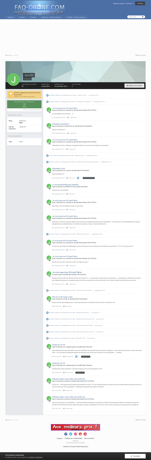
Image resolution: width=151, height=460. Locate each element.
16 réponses (67, 390)
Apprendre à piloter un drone (85, 332)
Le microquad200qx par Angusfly (65, 185)
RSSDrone (69, 186)
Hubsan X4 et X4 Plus (89, 110)
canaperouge (70, 347)
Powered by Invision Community (75, 442)
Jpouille (51, 101)
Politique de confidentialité (73, 438)
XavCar (73, 446)
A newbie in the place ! (60, 124)
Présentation (88, 126)
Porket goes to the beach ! (84, 290)
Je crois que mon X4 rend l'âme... (65, 108)
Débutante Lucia (79, 155)
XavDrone (67, 446)
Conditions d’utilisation (36, 457)
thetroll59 (51, 95)
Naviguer (11, 17)
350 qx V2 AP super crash (62, 297)
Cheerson (89, 347)
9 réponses (67, 306)
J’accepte (135, 456)
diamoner (69, 126)
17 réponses (71, 117)
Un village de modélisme (83, 101)
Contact (33, 17)
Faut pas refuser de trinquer (84, 325)
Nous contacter (89, 438)
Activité (22, 17)
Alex (67, 381)
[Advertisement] (68, 38)
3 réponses (70, 178)
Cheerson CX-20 (82, 95)
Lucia (50, 155)
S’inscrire (140, 3)
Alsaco (51, 338)
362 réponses (68, 356)
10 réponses (71, 133)
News (86, 186)
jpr (67, 299)
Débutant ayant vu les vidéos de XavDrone (68, 379)
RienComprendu (82, 446)
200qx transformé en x (83, 234)
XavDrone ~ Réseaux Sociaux (51, 17)
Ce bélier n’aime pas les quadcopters (87, 162)
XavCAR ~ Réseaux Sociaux (76, 17)
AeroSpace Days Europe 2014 (85, 319)
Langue (60, 438)
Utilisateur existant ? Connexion (123, 3)
